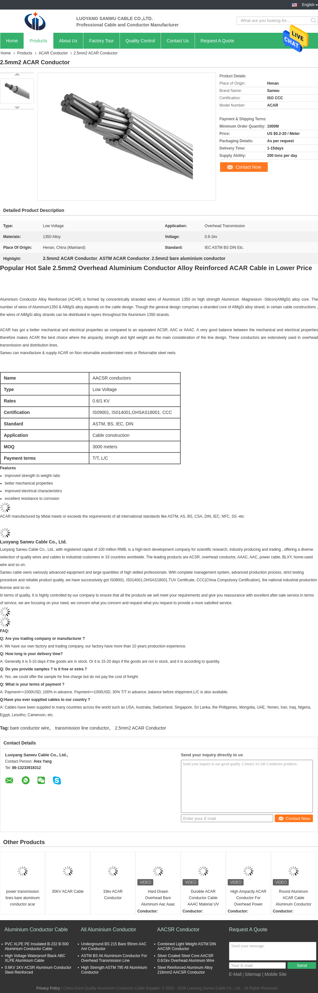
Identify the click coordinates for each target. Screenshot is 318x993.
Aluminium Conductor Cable (36, 929)
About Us (68, 40)
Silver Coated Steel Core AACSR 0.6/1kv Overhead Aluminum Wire (185, 958)
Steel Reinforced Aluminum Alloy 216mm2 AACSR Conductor (184, 970)
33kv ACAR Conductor (112, 894)
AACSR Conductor (178, 929)
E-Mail (235, 974)
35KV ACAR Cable (68, 891)
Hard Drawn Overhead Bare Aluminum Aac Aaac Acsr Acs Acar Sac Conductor (158, 898)
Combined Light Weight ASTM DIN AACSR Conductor (186, 946)
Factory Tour (101, 40)
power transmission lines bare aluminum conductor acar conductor (22, 898)
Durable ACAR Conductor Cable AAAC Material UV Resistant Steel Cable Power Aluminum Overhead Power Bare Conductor (203, 898)
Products (38, 40)
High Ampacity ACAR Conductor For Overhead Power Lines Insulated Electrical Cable (248, 898)
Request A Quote (217, 40)
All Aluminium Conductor (108, 929)
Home (12, 40)
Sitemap (253, 974)
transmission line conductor (82, 728)
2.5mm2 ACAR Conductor (140, 728)
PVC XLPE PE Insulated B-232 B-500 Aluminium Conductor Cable (37, 946)
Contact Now (248, 167)
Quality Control (140, 40)
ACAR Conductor (53, 53)
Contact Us (178, 40)
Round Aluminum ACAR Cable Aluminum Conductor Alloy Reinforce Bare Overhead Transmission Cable (293, 898)
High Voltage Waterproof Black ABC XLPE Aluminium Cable (35, 958)
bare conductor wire (29, 728)
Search (314, 21)
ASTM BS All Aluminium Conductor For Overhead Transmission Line (114, 958)
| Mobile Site (274, 974)
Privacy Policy (48, 988)
